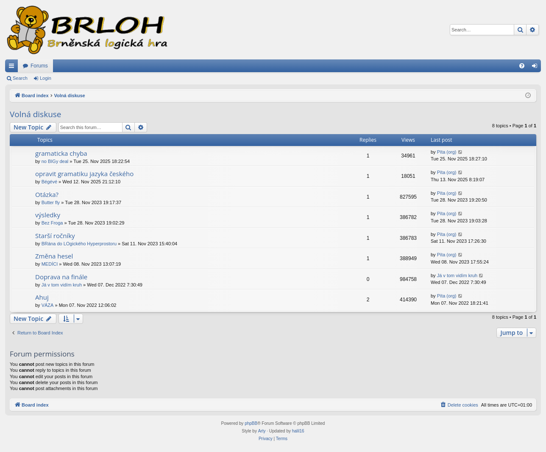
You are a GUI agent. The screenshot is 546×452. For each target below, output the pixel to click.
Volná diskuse (35, 114)
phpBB (251, 423)
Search (20, 78)
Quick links (13, 67)
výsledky (47, 215)
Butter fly (51, 202)
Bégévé (49, 181)
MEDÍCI (50, 264)
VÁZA (48, 305)
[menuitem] (521, 65)
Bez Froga (52, 222)
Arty (262, 431)
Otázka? (46, 194)
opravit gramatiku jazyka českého (84, 173)
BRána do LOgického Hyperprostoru (79, 243)
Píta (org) (447, 151)
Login (45, 78)
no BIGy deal (55, 161)
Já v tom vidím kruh (62, 284)
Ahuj (42, 297)
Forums (39, 66)
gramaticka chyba (61, 153)
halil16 (298, 431)
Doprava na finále (61, 276)
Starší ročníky (55, 235)
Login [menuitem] (536, 67)
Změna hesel (54, 256)
